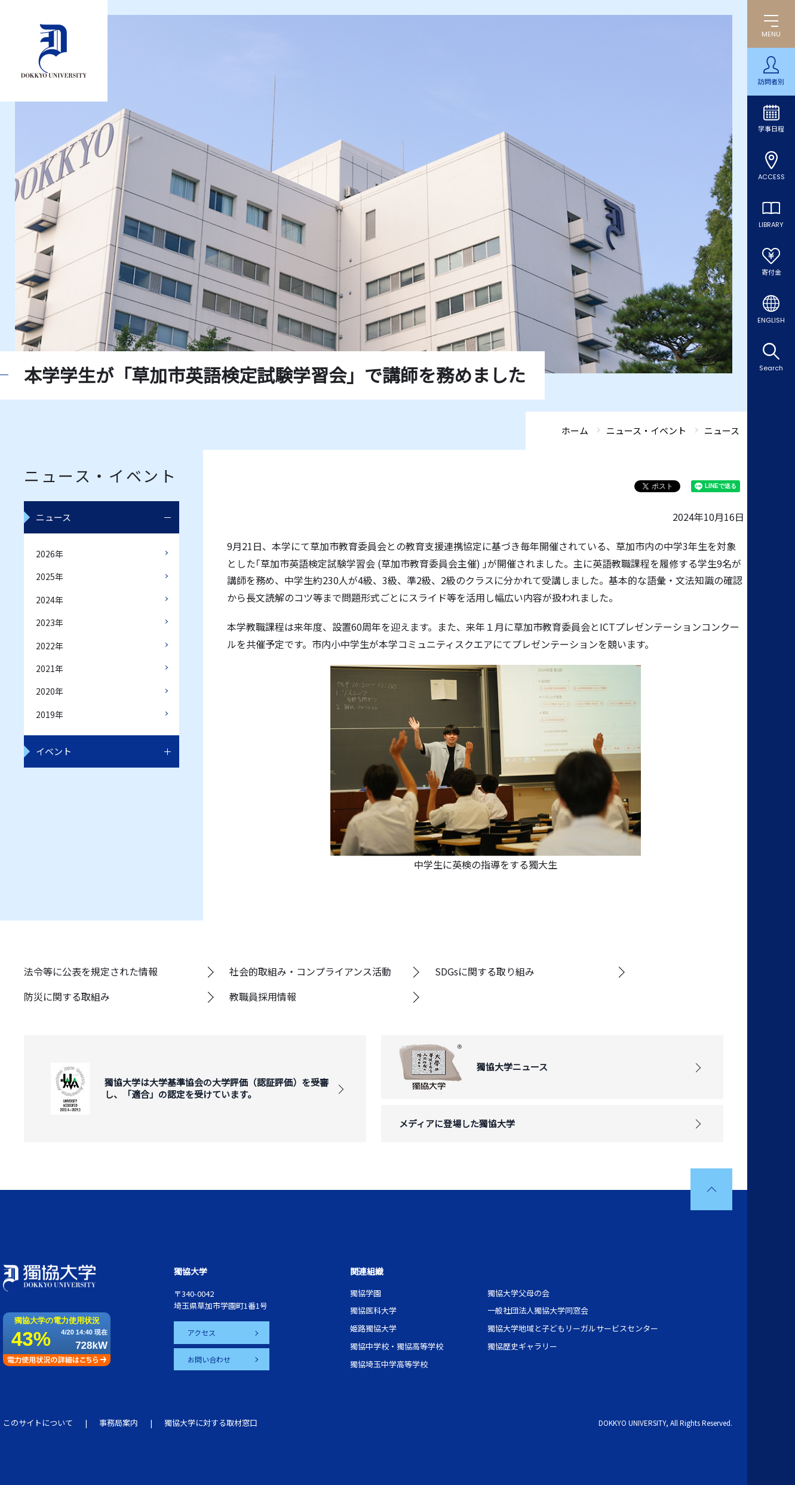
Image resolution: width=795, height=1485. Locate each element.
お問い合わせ (209, 1359)
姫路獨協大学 (373, 1328)
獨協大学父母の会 (518, 1293)
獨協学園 (365, 1293)
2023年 (49, 622)
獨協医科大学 (373, 1310)
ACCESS (771, 177)
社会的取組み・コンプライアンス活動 (310, 971)
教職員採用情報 (262, 996)
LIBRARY (771, 224)
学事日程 (771, 129)
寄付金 (771, 272)
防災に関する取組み (67, 996)
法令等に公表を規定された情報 (91, 971)
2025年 (49, 576)
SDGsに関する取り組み (485, 971)
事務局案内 (118, 1422)
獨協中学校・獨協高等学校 (396, 1346)
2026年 (49, 554)
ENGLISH (771, 320)
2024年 (49, 600)
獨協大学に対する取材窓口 (210, 1422)
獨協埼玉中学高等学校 (389, 1364)
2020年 (49, 691)
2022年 (49, 646)
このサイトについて (38, 1422)
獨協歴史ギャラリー (522, 1346)
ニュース (53, 517)
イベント (54, 751)
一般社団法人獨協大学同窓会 (537, 1310)
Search (771, 368)
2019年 (49, 714)
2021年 (49, 668)
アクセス (202, 1332)
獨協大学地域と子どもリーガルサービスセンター (572, 1328)
